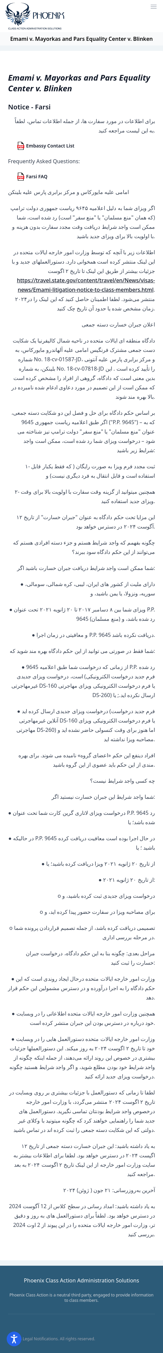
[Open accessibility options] (14, 1339)
